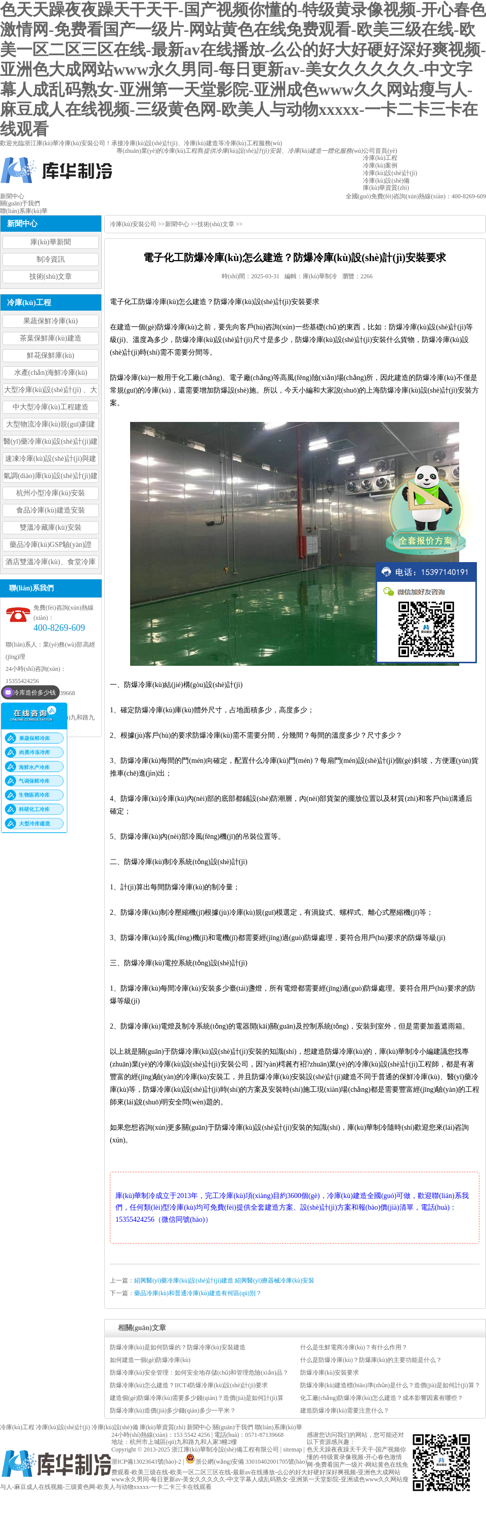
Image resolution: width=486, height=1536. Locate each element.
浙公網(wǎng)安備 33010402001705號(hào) (246, 1461)
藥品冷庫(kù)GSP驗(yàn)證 (51, 544)
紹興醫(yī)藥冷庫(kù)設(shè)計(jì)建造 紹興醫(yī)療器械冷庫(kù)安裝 (224, 1280)
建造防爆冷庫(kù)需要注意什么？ (344, 1410)
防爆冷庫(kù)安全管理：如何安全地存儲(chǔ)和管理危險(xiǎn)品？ (199, 1372)
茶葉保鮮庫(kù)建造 (50, 338)
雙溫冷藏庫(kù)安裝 (50, 527)
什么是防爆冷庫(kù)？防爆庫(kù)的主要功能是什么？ (371, 1359)
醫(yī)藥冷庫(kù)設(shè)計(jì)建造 (51, 443)
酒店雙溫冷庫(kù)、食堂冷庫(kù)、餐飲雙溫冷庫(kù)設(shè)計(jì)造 (51, 563)
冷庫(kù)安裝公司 (133, 224)
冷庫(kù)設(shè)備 (115, 1427)
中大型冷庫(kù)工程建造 (50, 407)
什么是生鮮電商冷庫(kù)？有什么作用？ (354, 1347)
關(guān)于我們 (233, 1427)
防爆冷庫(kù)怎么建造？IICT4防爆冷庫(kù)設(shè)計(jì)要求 (189, 1385)
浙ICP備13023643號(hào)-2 (146, 1461)
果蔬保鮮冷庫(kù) (50, 321)
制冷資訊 (50, 259)
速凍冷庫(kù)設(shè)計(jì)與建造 (50, 460)
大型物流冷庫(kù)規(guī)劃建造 (51, 425)
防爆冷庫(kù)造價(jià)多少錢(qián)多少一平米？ (173, 1410)
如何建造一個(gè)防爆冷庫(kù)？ (150, 1359)
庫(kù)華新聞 (50, 242)
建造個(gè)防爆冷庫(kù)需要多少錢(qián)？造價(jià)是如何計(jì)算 (197, 1397)
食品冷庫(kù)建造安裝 (50, 510)
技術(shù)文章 (50, 276)
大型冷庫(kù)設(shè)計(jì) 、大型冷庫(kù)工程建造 (50, 391)
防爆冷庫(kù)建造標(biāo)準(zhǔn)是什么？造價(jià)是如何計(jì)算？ (390, 1385)
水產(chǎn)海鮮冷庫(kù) (51, 372)
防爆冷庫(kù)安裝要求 (329, 1372)
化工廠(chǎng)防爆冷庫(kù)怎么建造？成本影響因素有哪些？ (381, 1397)
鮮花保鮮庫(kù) (50, 355)
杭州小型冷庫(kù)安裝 (50, 493)
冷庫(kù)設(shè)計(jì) (151, 143)
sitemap (292, 1449)
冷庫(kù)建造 (201, 143)
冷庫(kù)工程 (17, 1427)
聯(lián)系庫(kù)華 (278, 1427)
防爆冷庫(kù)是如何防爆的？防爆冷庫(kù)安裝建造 (178, 1347)
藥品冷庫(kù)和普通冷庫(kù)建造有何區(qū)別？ (198, 1293)
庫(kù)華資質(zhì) (163, 1427)
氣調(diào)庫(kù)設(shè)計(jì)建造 (51, 477)
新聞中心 (177, 224)
